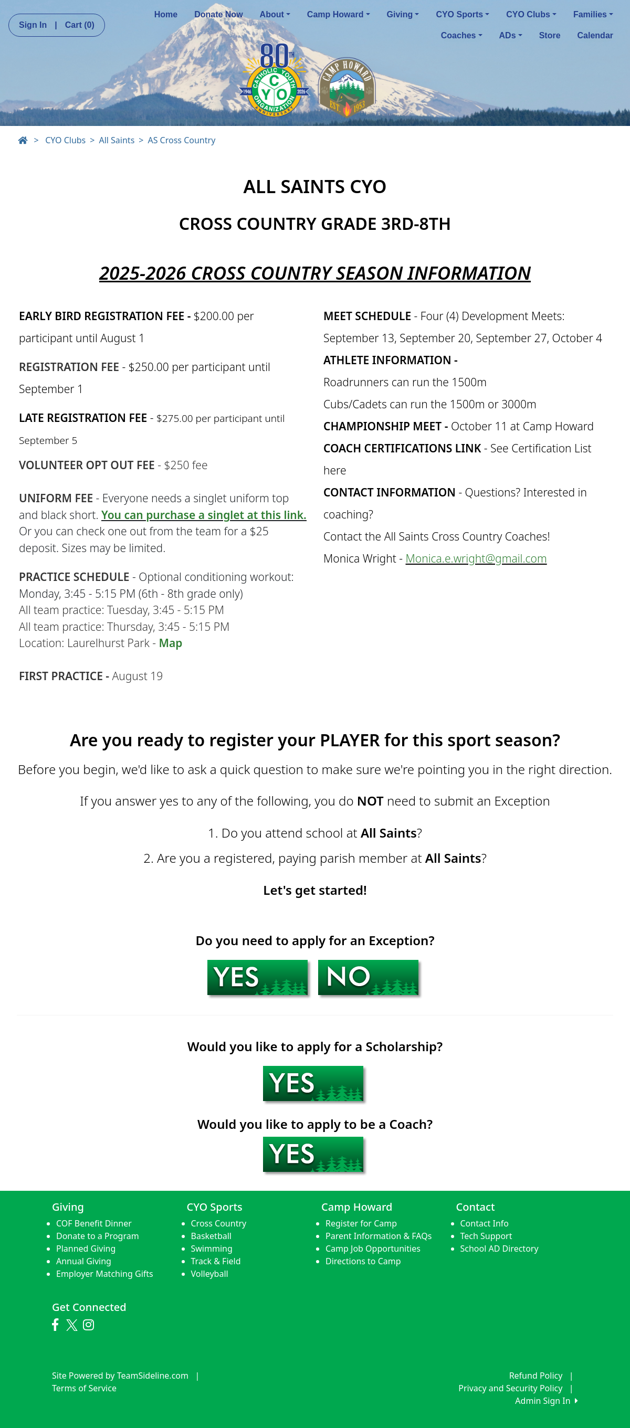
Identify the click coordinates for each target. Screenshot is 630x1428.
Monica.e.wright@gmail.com (476, 558)
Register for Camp (361, 1223)
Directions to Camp (363, 1261)
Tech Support (486, 1236)
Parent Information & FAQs (379, 1236)
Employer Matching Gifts (104, 1273)
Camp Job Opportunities (373, 1248)
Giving (403, 14)
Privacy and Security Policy (510, 1388)
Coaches (461, 35)
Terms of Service (84, 1388)
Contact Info (484, 1223)
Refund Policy (536, 1375)
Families (593, 14)
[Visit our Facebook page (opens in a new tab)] (58, 1325)
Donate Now (218, 14)
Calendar (595, 35)
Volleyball (209, 1273)
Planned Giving (86, 1248)
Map (170, 643)
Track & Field (216, 1261)
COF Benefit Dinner (94, 1223)
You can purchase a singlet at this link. (204, 514)
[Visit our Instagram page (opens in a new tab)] (91, 1325)
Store (550, 35)
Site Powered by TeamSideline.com (120, 1375)
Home (165, 14)
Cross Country (219, 1223)
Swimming (212, 1248)
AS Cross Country (181, 140)
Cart (79, 24)
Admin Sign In (546, 1400)
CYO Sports (462, 14)
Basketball (211, 1236)
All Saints (116, 140)
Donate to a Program (97, 1236)
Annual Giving (83, 1261)
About (275, 14)
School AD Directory (499, 1248)
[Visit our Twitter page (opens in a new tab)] (73, 1325)
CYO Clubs (531, 14)
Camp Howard (338, 14)
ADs (510, 35)
